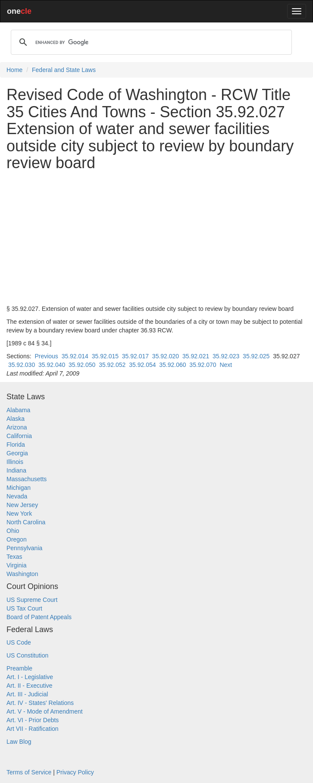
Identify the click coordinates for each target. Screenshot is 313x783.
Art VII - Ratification (32, 728)
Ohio (12, 530)
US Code (18, 642)
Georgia (17, 453)
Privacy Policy (75, 772)
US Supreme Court (31, 599)
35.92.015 (105, 356)
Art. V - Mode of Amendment (44, 711)
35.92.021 (195, 356)
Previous (46, 356)
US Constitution (27, 655)
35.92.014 (75, 356)
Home (14, 69)
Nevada (16, 496)
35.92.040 (51, 364)
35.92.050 (82, 364)
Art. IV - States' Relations (40, 702)
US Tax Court (24, 608)
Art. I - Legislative (29, 676)
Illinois (14, 461)
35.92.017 (135, 356)
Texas (14, 556)
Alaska (15, 418)
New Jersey (22, 504)
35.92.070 (202, 364)
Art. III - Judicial (27, 694)
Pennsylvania (24, 548)
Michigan (18, 487)
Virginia (16, 565)
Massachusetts (26, 479)
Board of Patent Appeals (39, 617)
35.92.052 (112, 364)
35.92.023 (226, 356)
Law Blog (18, 741)
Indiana (16, 470)
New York (19, 513)
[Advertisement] (156, 238)
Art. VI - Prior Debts (32, 720)
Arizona (16, 427)
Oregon (16, 539)
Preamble (19, 668)
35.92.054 (142, 364)
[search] (150, 42)
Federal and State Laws (64, 69)
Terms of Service (28, 772)
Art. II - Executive (29, 685)
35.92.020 (165, 356)
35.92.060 (172, 364)
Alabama (18, 410)
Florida (15, 444)
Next (225, 364)
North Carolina (25, 522)
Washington (22, 573)
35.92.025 (256, 356)
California (19, 435)
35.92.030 (21, 364)
